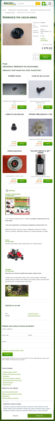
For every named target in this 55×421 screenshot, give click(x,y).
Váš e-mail (5, 335)
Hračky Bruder (7, 384)
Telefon (30, 335)
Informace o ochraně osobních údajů (13, 350)
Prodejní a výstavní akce (13, 194)
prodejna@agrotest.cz (34, 315)
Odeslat (7, 354)
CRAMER (8, 269)
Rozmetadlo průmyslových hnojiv (12, 380)
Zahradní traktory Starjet (10, 372)
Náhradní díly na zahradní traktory (18, 10)
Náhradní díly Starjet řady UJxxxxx (40, 10)
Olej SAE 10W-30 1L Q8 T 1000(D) (40, 152)
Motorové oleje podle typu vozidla (12, 394)
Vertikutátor (6, 376)
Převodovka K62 (10, 12)
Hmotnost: (36, 36)
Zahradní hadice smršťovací (10, 398)
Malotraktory (6, 396)
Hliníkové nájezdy (8, 382)
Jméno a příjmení (7, 329)
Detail (22, 107)
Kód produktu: (35, 26)
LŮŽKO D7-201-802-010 (14, 114)
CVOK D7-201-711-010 (40, 76)
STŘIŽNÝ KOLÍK (14, 76)
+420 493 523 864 (33, 313)
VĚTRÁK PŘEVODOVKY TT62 (40, 114)
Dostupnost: (36, 22)
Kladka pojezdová (15, 151)
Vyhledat (38, 3)
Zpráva (4, 341)
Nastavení (15, 415)
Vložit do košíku (45, 57)
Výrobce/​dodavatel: (36, 31)
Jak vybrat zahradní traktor (10, 392)
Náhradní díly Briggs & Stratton (12, 374)
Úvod (4, 10)
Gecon (7, 240)
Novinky (12, 190)
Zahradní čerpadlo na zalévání (11, 378)
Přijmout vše (39, 415)
